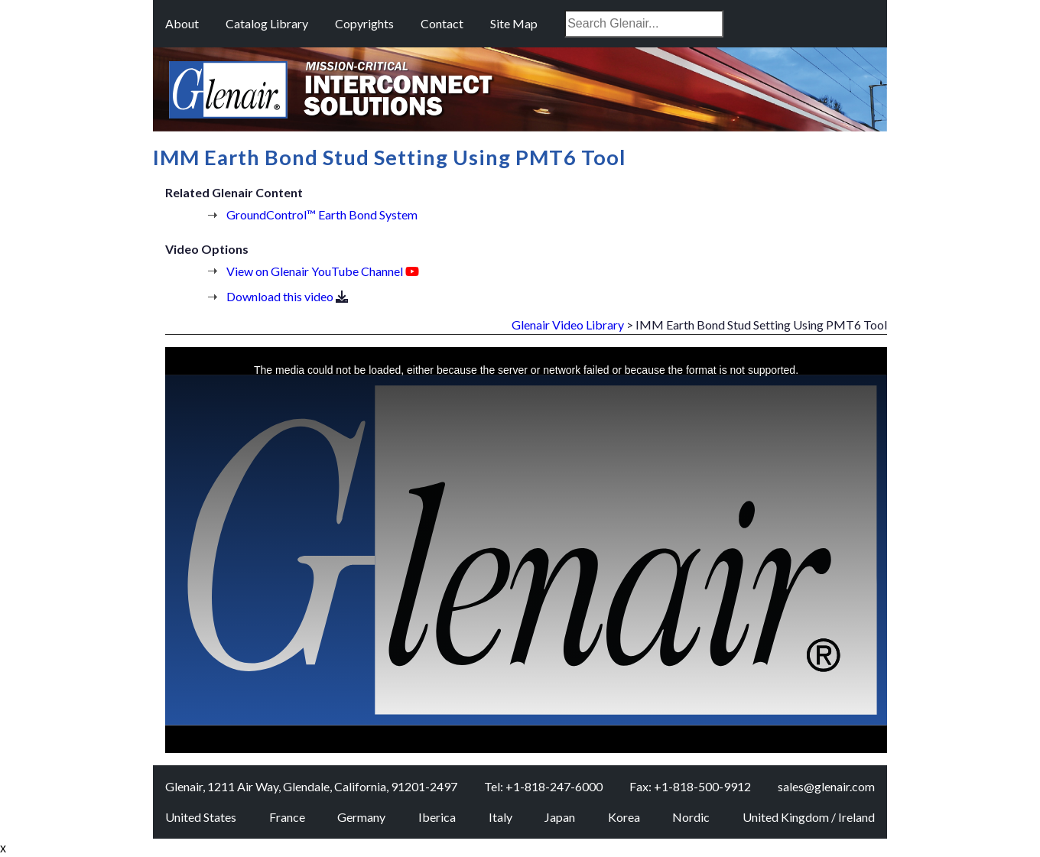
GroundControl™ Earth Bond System (322, 214)
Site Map (514, 23)
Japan (559, 817)
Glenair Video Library (568, 324)
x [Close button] (3, 848)
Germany (361, 817)
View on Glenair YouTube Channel (314, 271)
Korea (624, 817)
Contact (442, 23)
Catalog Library (267, 23)
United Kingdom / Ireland (809, 817)
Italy (500, 817)
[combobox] (643, 23)
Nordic (691, 817)
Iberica (437, 817)
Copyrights (364, 23)
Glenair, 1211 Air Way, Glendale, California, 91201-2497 (311, 786)
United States (200, 817)
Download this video (279, 296)
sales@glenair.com (826, 786)
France (287, 817)
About (182, 23)
